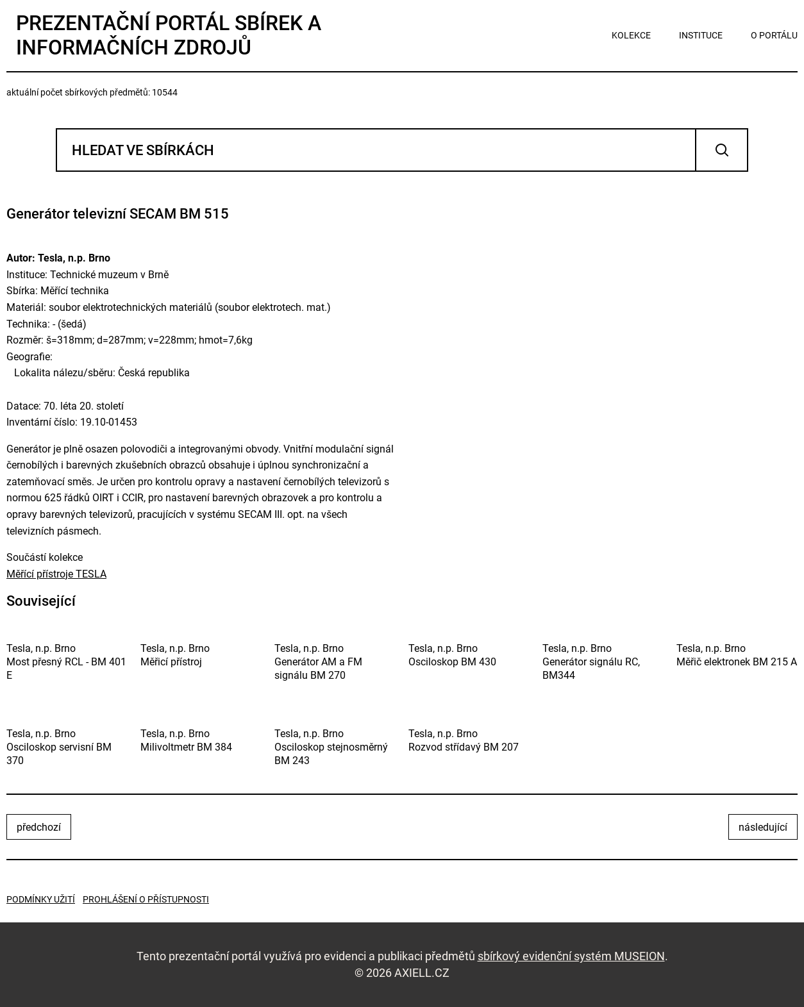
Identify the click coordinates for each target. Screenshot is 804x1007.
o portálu (774, 35)
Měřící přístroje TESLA (56, 574)
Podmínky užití (40, 899)
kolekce (631, 35)
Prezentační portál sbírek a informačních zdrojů (168, 35)
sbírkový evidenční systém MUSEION (571, 956)
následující (763, 827)
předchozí (39, 827)
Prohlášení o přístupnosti (146, 899)
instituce (701, 35)
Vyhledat (721, 150)
